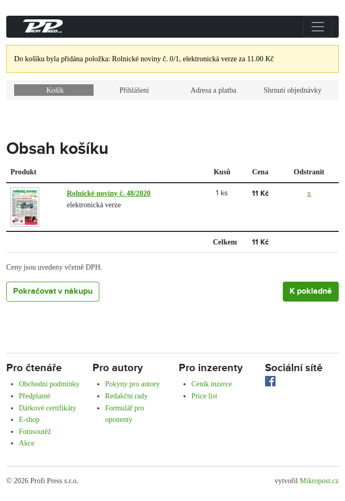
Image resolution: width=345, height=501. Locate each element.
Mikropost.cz (319, 480)
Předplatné (34, 396)
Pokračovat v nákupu (53, 291)
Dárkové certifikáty (47, 408)
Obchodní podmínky (49, 384)
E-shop (29, 419)
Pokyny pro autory (132, 384)
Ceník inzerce (211, 384)
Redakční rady (126, 396)
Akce (26, 443)
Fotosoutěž (35, 431)
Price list (204, 396)
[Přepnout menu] (317, 26)
